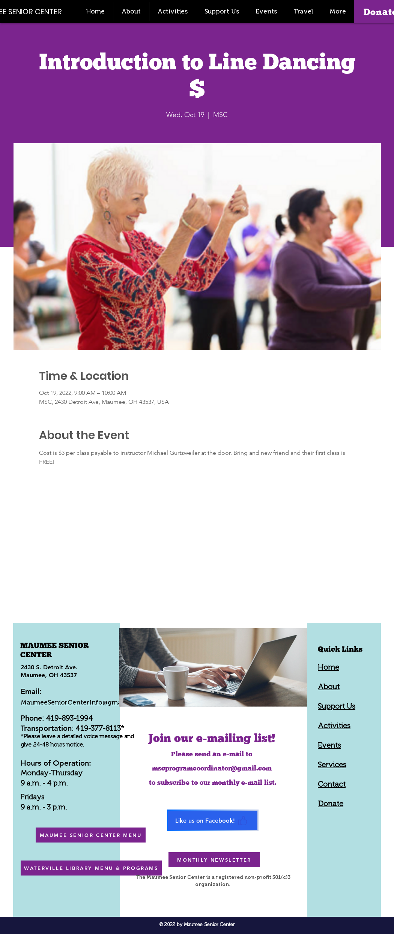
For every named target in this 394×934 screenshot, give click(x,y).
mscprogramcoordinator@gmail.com (212, 768)
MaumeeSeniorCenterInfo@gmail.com (80, 702)
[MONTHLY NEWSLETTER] (214, 859)
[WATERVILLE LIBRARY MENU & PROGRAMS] (91, 868)
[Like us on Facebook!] (213, 820)
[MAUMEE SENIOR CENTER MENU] (91, 835)
